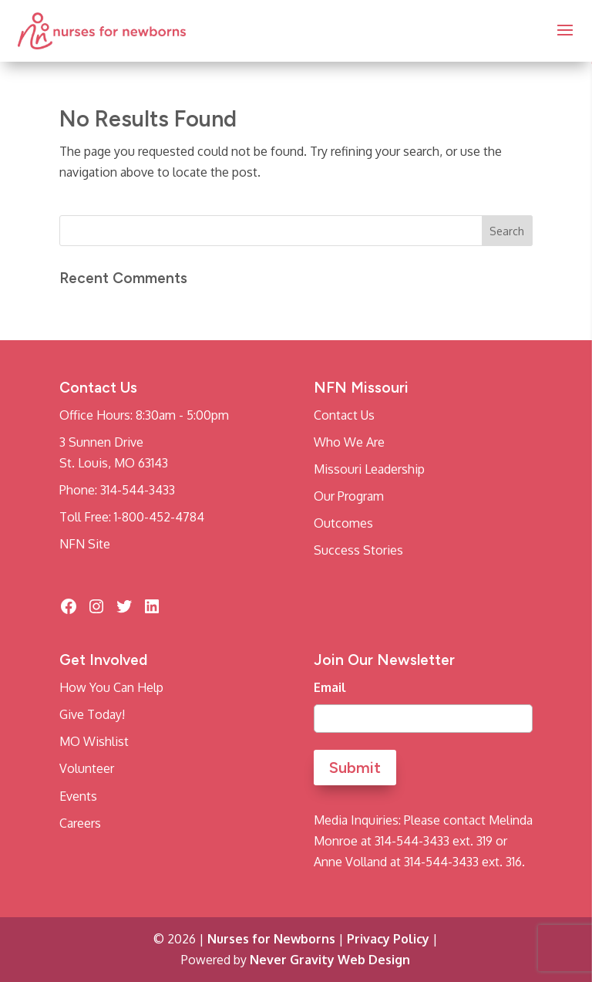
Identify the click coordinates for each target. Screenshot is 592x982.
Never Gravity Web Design (330, 959)
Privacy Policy (388, 939)
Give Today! (92, 714)
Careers (80, 823)
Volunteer (86, 768)
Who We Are (349, 442)
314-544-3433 (137, 490)
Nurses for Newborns (271, 939)
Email (330, 687)
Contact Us (344, 415)
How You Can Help (111, 687)
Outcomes (343, 523)
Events (78, 796)
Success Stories (358, 550)
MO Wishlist (94, 741)
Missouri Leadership (369, 469)
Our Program (349, 496)
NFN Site (84, 544)
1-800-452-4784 (159, 517)
